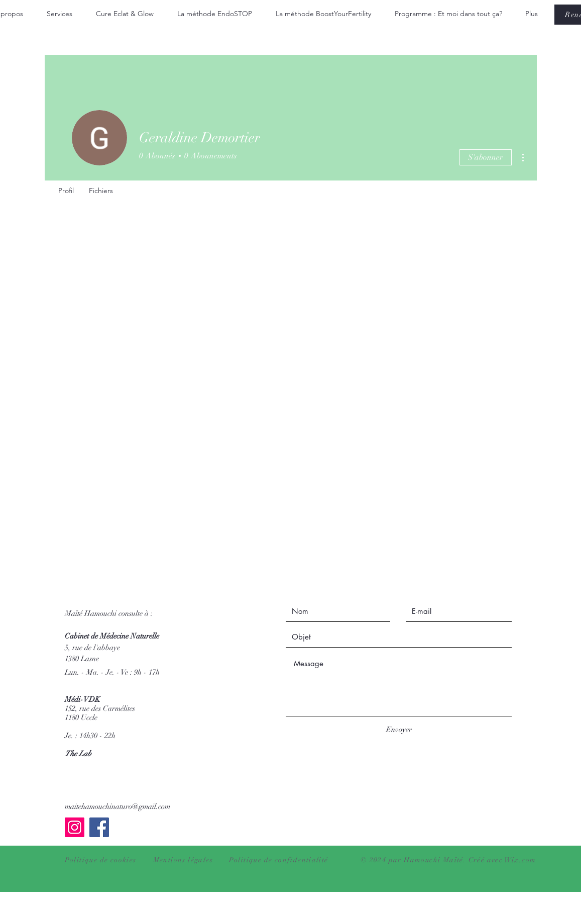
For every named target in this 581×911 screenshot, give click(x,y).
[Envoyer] (399, 730)
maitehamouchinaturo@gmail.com (117, 806)
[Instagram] (74, 827)
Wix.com (520, 860)
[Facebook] (99, 827)
